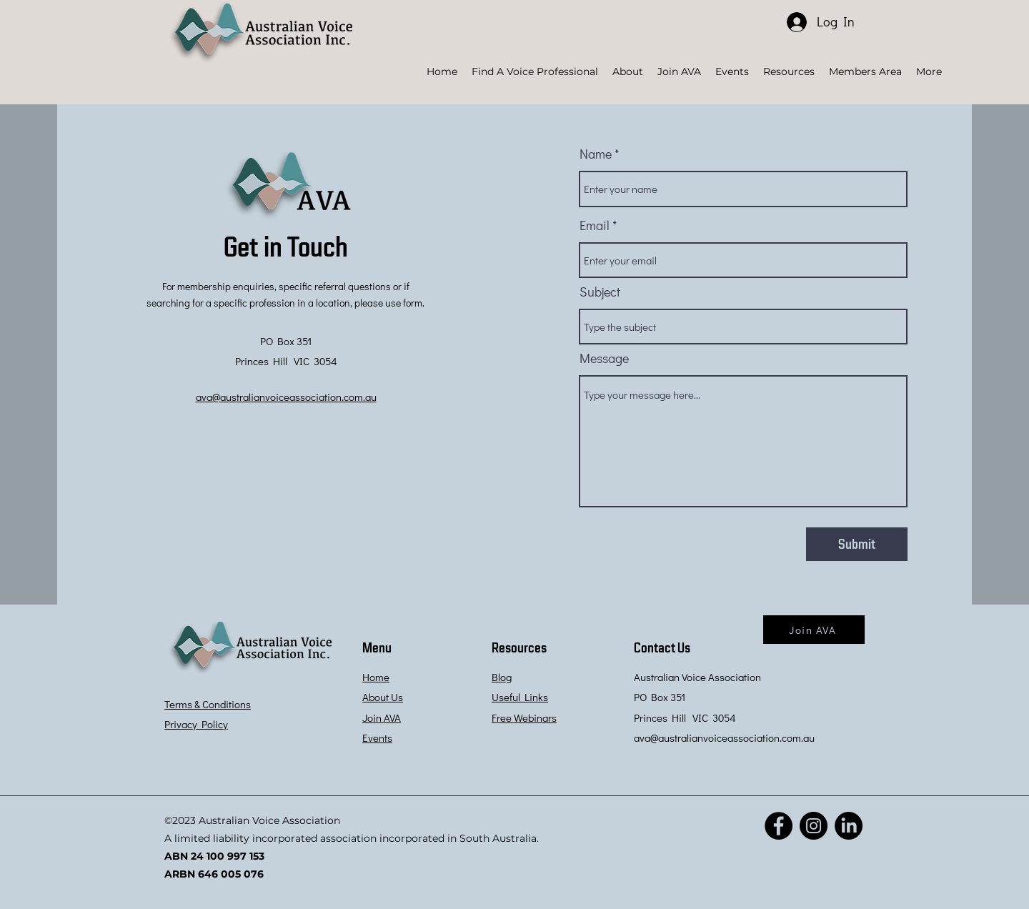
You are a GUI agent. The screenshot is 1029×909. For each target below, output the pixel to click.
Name (596, 153)
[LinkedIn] (849, 826)
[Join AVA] (814, 629)
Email (595, 225)
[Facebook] (778, 826)
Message (604, 358)
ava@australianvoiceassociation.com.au (724, 737)
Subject (600, 291)
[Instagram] (813, 826)
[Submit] (857, 544)
